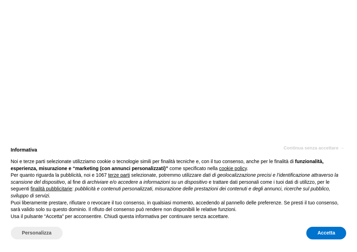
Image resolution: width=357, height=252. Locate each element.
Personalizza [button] (37, 233)
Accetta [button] (326, 233)
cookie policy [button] (233, 168)
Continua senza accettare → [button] (314, 147)
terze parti (119, 175)
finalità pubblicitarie (51, 188)
